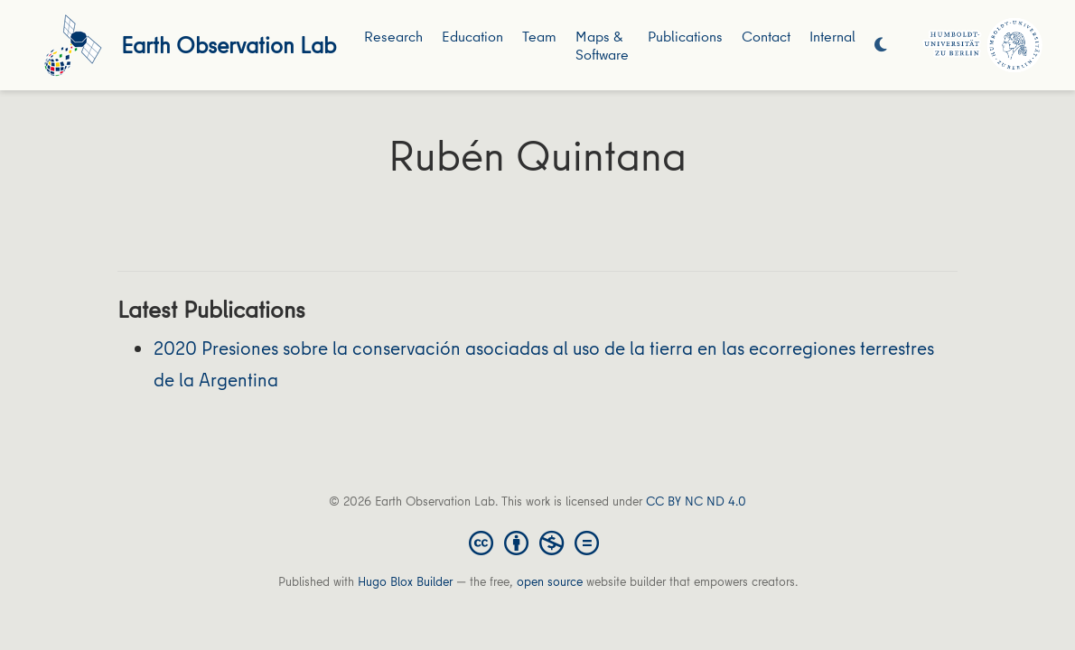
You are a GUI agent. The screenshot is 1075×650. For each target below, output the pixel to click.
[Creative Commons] (537, 541)
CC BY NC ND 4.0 (696, 501)
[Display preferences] (880, 45)
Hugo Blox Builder (405, 581)
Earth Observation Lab (228, 44)
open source (550, 581)
